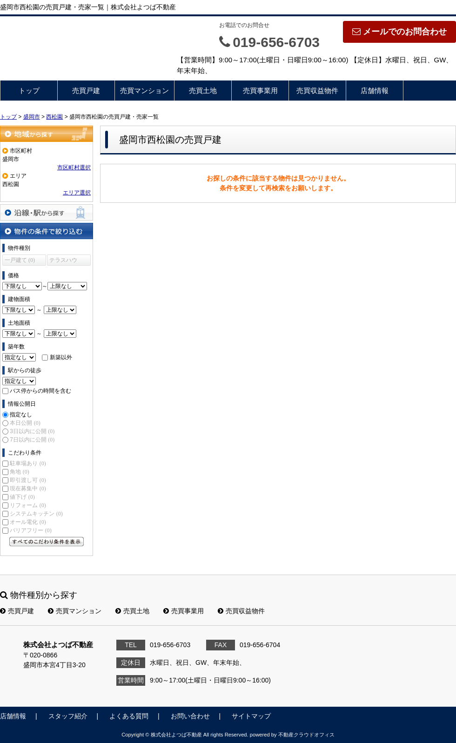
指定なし (21, 414)
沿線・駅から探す (46, 212)
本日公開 (25, 423)
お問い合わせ (190, 716)
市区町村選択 (74, 167)
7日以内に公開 (32, 439)
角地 (19, 472)
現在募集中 (28, 488)
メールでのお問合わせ (399, 31)
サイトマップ (251, 716)
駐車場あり (28, 463)
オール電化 (28, 522)
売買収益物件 (317, 90)
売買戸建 (86, 90)
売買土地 (203, 90)
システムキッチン (36, 513)
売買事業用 (260, 90)
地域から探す (46, 134)
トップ (29, 90)
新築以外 (61, 357)
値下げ (22, 497)
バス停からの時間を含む (40, 391)
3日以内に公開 (32, 431)
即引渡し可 (28, 480)
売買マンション (144, 90)
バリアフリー (30, 530)
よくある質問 (128, 716)
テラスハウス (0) (63, 261)
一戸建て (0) (20, 260)
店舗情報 (375, 90)
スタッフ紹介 (67, 716)
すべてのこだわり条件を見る (46, 541)
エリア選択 (77, 192)
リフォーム (28, 505)
